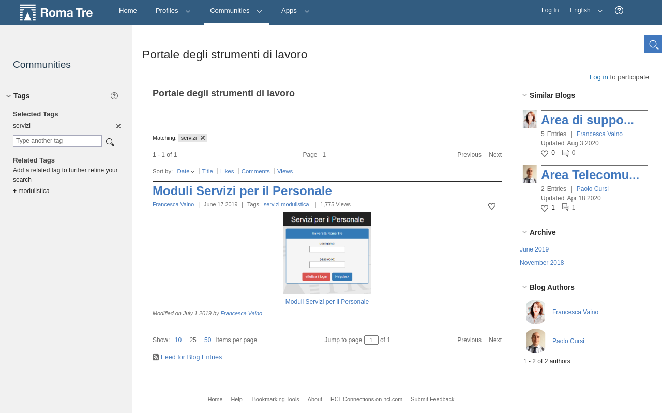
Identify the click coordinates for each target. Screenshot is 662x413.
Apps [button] (295, 10)
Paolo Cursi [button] (593, 189)
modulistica (295, 204)
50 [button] (207, 340)
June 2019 (534, 249)
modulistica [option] (31, 191)
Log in (599, 77)
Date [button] (183, 171)
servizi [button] (193, 138)
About (315, 399)
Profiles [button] (173, 10)
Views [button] (285, 171)
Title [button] (207, 171)
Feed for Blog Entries (191, 357)
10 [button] (178, 340)
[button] (619, 10)
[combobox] (57, 141)
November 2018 (542, 263)
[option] (118, 125)
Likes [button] (227, 171)
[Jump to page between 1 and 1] (371, 340)
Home (215, 399)
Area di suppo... (587, 120)
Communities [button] (236, 10)
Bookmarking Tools (275, 399)
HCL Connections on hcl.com (366, 399)
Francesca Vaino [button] (600, 134)
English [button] (584, 7)
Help (236, 399)
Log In (550, 10)
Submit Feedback (432, 399)
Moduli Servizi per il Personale (242, 191)
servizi (272, 204)
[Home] (128, 11)
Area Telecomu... (590, 175)
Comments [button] (256, 171)
